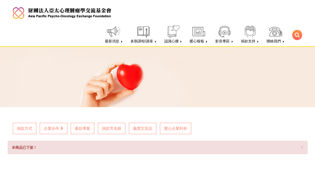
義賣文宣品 (142, 128)
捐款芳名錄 (111, 128)
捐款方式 (24, 128)
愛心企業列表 (175, 128)
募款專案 (82, 128)
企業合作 (53, 128)
